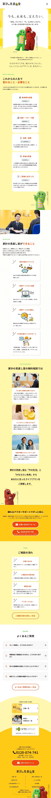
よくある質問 (36, 780)
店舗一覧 (14, 776)
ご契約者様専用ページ (14, 783)
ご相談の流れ (14, 780)
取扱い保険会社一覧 (37, 776)
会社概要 (37, 783)
